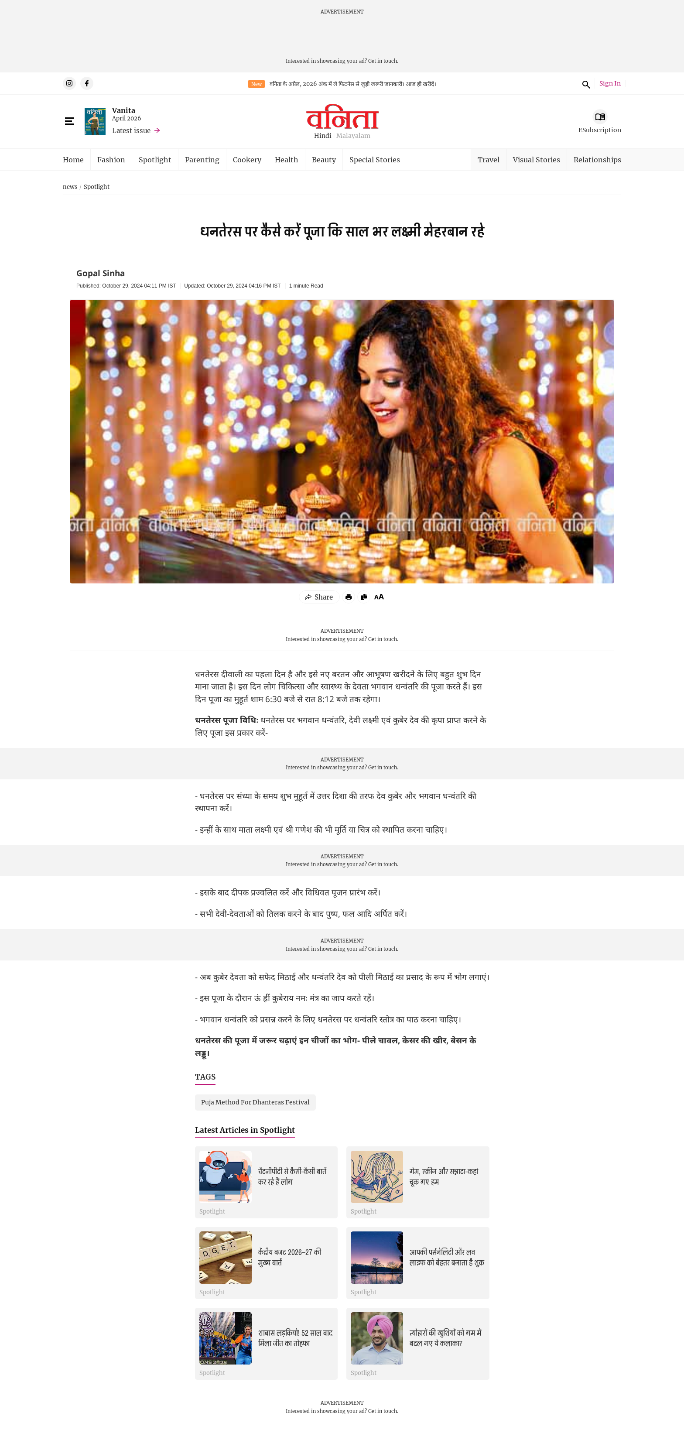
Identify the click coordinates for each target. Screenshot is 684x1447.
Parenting (202, 159)
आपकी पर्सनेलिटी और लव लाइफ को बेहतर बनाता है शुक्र (447, 1257)
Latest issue (131, 130)
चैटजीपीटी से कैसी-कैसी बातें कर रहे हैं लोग (292, 1177)
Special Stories (374, 159)
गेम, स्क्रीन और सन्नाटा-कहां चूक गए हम (444, 1177)
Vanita (123, 110)
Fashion (111, 159)
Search (585, 83)
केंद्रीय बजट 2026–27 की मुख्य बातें (289, 1257)
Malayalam (353, 136)
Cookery (247, 159)
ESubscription (599, 130)
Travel (488, 159)
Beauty (324, 159)
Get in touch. (383, 61)
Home (73, 159)
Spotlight (155, 159)
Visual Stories (536, 159)
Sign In (610, 83)
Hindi (323, 136)
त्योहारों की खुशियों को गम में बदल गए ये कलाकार (445, 1338)
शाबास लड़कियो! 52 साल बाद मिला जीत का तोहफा (295, 1338)
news (70, 187)
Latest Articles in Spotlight (245, 1130)
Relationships (597, 159)
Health (286, 159)
